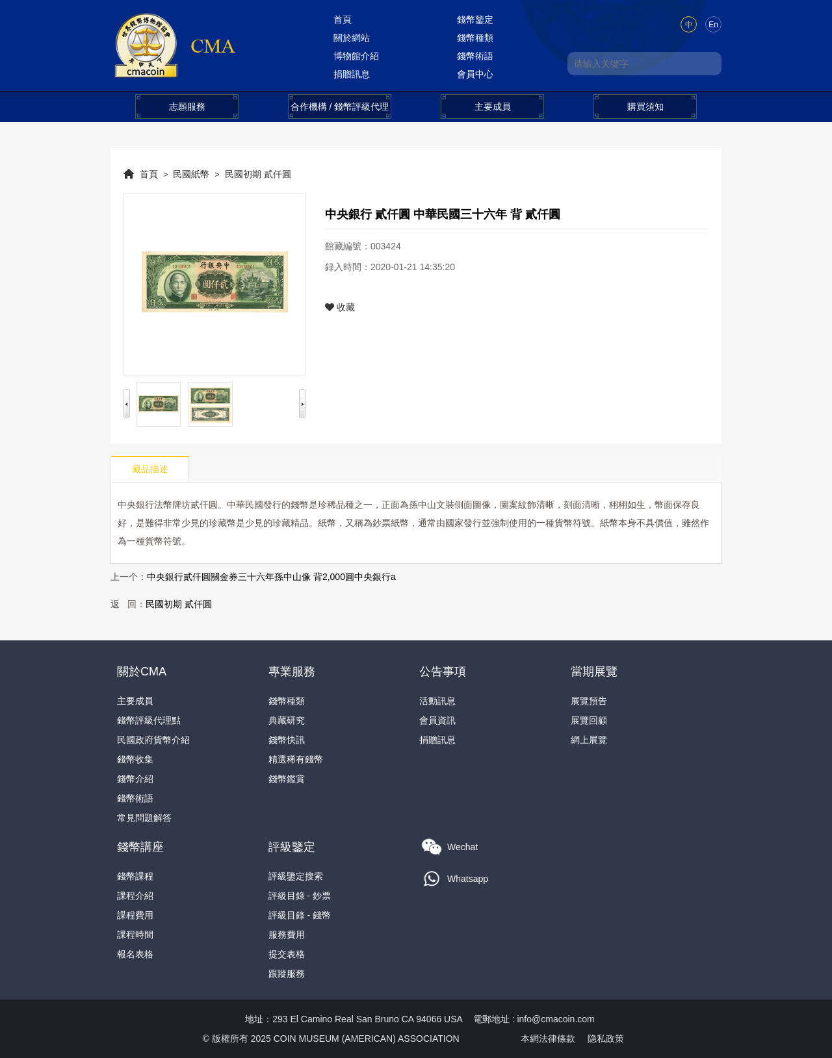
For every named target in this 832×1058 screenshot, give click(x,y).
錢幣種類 (475, 37)
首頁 (342, 19)
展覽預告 (589, 701)
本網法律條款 (548, 1038)
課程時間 (135, 934)
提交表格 (286, 954)
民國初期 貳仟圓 (258, 174)
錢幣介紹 (135, 779)
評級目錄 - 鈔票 (299, 895)
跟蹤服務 (286, 973)
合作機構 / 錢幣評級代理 (340, 106)
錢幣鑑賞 (286, 779)
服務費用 (286, 934)
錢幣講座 (140, 846)
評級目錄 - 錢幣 (299, 915)
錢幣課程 (135, 876)
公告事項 (442, 671)
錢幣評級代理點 (149, 720)
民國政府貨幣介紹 (153, 740)
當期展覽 (594, 671)
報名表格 (135, 954)
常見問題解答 (144, 817)
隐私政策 (606, 1038)
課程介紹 (135, 895)
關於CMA (141, 671)
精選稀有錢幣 (295, 759)
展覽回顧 (589, 720)
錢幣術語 (475, 56)
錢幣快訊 (286, 740)
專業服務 (291, 671)
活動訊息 (437, 701)
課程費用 (135, 915)
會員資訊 (437, 720)
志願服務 (187, 106)
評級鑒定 (291, 846)
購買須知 (645, 106)
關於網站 (351, 37)
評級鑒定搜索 (295, 876)
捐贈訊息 (351, 74)
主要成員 (492, 106)
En (713, 24)
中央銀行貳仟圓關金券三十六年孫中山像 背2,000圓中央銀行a (271, 577)
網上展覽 (589, 740)
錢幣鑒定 (475, 19)
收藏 (340, 307)
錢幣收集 (135, 759)
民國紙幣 (191, 174)
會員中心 (475, 74)
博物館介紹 (356, 56)
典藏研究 (286, 720)
